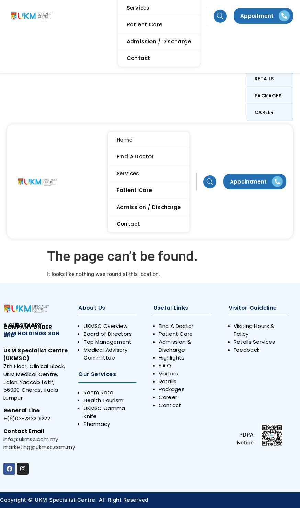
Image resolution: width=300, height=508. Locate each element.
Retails (264, 78)
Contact (128, 224)
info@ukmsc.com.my (30, 439)
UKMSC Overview (105, 326)
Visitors (168, 373)
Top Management (107, 341)
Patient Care (134, 190)
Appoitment (257, 16)
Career (264, 112)
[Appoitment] (284, 15)
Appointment (248, 181)
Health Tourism (103, 400)
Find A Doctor (135, 156)
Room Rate (98, 392)
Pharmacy (97, 424)
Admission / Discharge (148, 207)
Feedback (246, 349)
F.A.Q (165, 365)
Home (124, 139)
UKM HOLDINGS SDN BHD (31, 334)
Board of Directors (108, 334)
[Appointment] (277, 181)
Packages (268, 95)
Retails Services (254, 341)
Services (128, 173)
